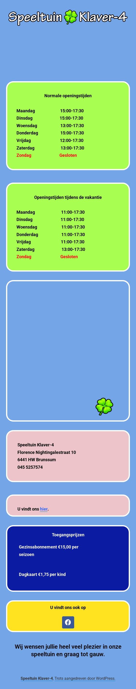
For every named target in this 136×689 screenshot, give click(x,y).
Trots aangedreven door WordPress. (85, 678)
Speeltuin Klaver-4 (37, 678)
